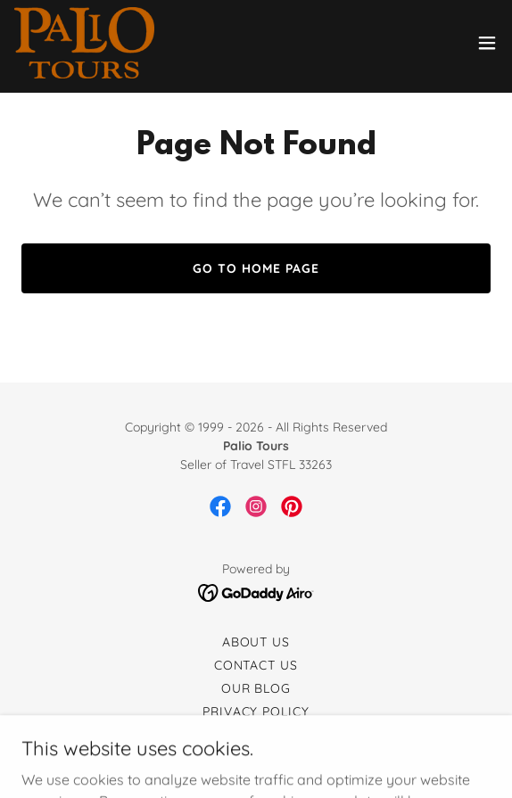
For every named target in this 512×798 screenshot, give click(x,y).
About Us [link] (256, 642)
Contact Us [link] (256, 665)
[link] (84, 42)
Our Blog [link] (256, 688)
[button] (487, 43)
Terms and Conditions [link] (256, 735)
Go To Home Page (256, 268)
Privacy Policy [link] (256, 711)
